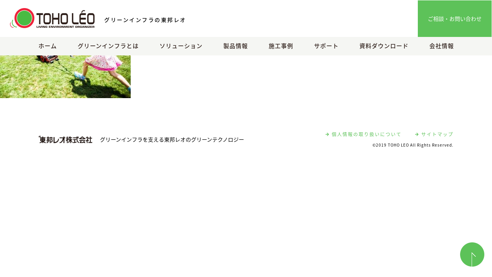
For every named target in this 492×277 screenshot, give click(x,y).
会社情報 (441, 46)
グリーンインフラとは (108, 46)
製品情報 (235, 46)
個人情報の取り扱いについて (364, 134)
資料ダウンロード (384, 46)
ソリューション (181, 46)
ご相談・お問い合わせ (455, 18)
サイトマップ (434, 134)
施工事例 (281, 46)
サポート (326, 46)
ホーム (47, 46)
